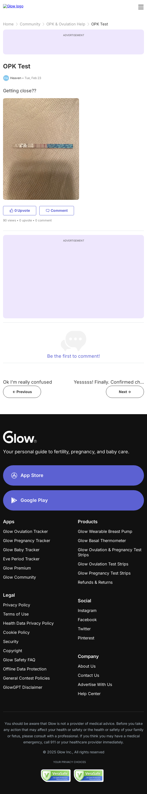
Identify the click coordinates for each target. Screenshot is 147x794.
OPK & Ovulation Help (65, 24)
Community (30, 24)
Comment (57, 210)
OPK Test (99, 24)
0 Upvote (19, 210)
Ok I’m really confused (27, 382)
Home (8, 24)
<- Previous (22, 391)
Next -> (125, 391)
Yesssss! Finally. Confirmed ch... (109, 382)
